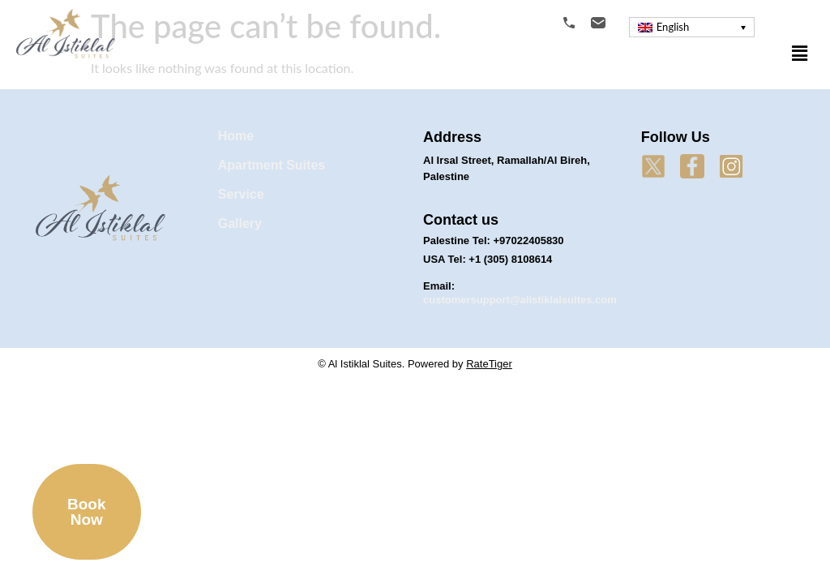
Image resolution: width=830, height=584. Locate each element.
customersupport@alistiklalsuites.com (520, 300)
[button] (800, 53)
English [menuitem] (673, 26)
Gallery (240, 223)
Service (241, 194)
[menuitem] (692, 27)
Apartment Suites (271, 165)
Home (236, 136)
